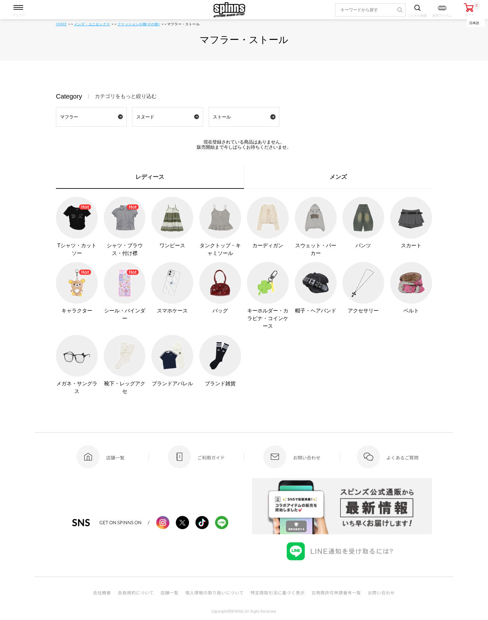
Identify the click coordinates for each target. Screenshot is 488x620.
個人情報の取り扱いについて (214, 592)
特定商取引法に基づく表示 (278, 592)
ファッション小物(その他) (138, 24)
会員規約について (136, 592)
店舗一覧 (169, 592)
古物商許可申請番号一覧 (336, 592)
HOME (61, 24)
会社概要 (102, 592)
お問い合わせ (381, 592)
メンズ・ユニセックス (92, 24)
